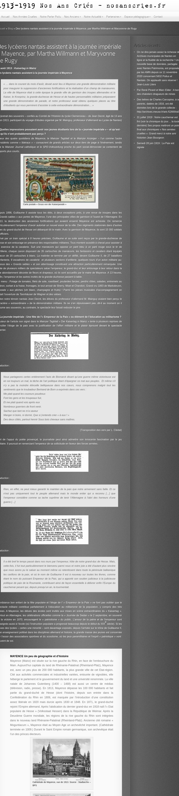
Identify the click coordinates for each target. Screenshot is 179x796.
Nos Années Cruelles (25, 16)
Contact (158, 16)
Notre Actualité (93, 16)
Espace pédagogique (137, 16)
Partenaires (113, 16)
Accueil (5, 16)
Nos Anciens (72, 16)
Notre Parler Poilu (50, 16)
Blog (10, 28)
